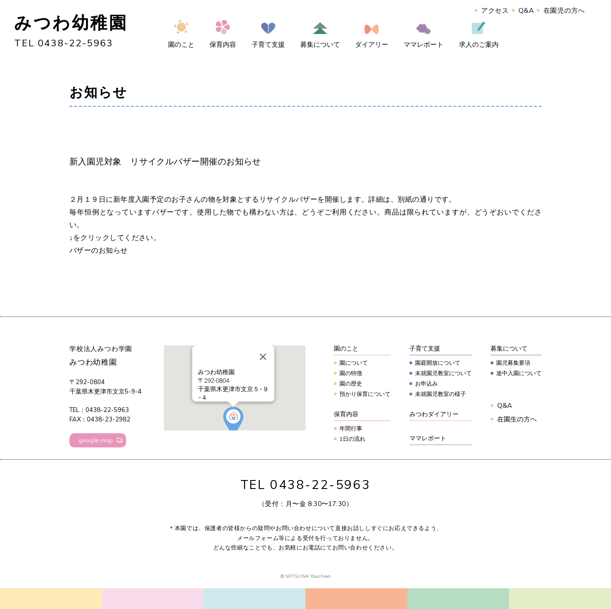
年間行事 (350, 428)
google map (95, 440)
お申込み (426, 383)
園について (353, 362)
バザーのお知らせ (98, 250)
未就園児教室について (443, 373)
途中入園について (519, 373)
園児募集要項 (513, 362)
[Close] (263, 356)
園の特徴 (350, 373)
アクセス (495, 10)
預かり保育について (364, 393)
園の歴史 (350, 383)
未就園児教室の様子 (440, 393)
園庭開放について (437, 362)
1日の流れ (352, 438)
